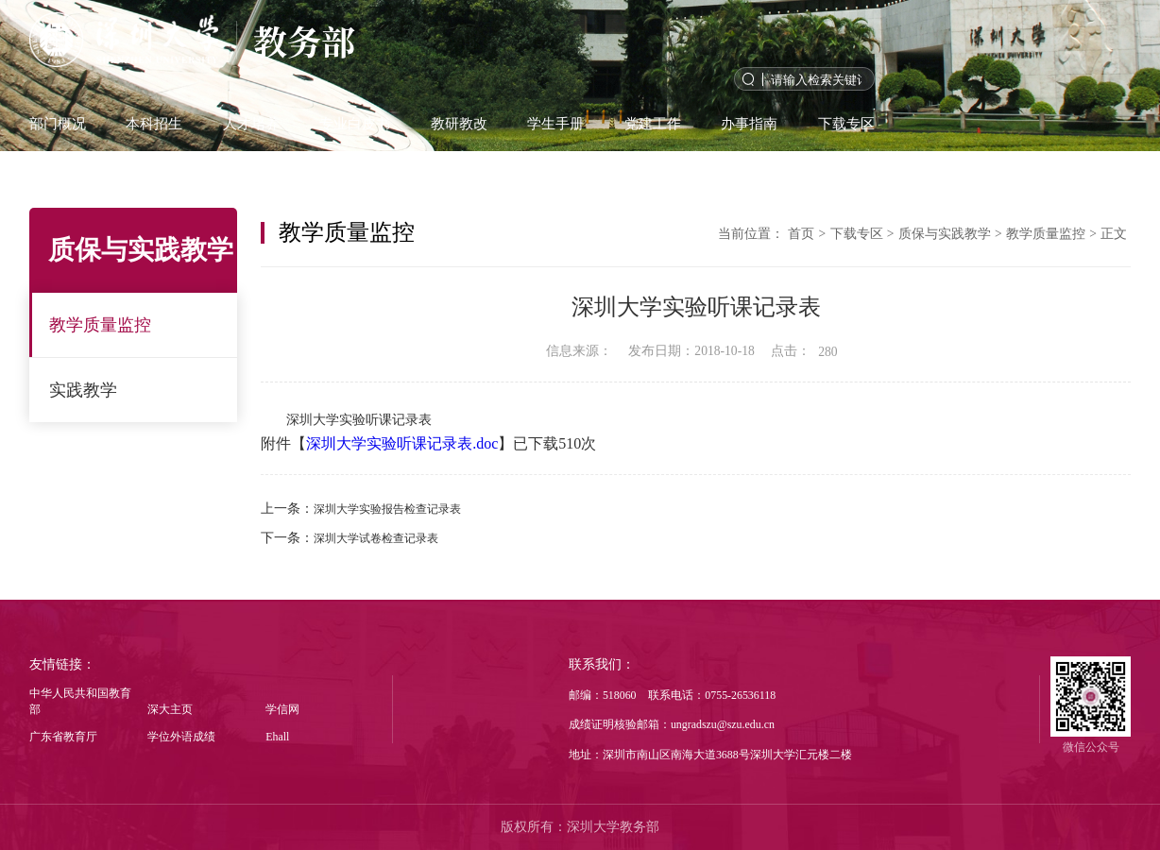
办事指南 (749, 123)
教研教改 (459, 123)
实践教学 (83, 390)
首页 (801, 234)
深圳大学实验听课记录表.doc (402, 443)
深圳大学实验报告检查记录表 (387, 509)
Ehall (277, 736)
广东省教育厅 (63, 736)
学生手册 (555, 123)
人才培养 (251, 123)
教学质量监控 (100, 324)
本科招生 (154, 123)
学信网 (282, 709)
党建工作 (652, 123)
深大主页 (170, 709)
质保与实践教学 (944, 234)
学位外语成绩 (181, 736)
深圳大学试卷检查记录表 (376, 538)
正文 (1113, 234)
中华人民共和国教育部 (80, 701)
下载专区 (846, 123)
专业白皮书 (354, 123)
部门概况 (57, 123)
